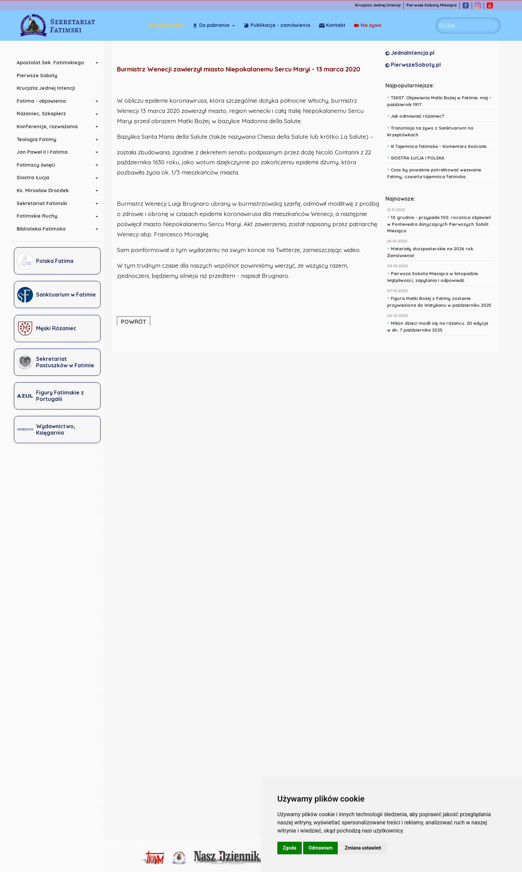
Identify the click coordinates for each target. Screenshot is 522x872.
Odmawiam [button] (321, 848)
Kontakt (368, 25)
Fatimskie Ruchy (40, 216)
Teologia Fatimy (40, 139)
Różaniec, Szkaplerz (44, 114)
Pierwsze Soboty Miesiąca (435, 5)
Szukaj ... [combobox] (449, 25)
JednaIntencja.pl (411, 53)
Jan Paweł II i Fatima (45, 152)
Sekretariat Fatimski (45, 203)
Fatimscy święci (39, 165)
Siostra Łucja (36, 177)
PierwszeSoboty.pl (414, 65)
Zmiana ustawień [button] (363, 848)
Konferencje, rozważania (50, 126)
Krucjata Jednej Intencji (381, 5)
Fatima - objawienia (44, 101)
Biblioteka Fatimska (44, 229)
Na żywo (333, 25)
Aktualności (166, 25)
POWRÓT (135, 321)
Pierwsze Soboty (40, 75)
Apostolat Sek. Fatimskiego (53, 63)
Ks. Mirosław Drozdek (46, 190)
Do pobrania (210, 25)
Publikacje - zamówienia (277, 25)
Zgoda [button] (289, 848)
